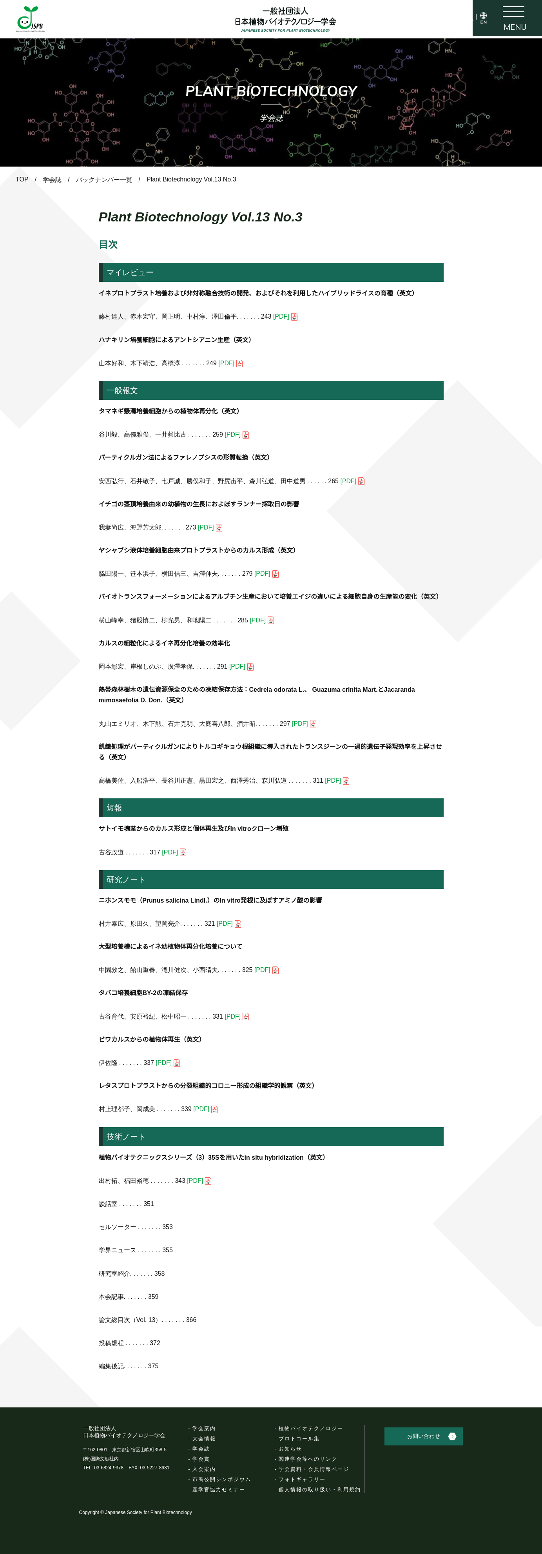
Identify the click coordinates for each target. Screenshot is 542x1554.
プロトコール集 (299, 1439)
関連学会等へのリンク (308, 1459)
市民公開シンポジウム (221, 1479)
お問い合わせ (430, 1434)
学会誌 (201, 1449)
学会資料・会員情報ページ (314, 1469)
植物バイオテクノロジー (311, 1428)
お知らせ (290, 1449)
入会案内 (204, 1469)
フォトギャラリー (302, 1479)
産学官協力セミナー (218, 1489)
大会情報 (204, 1439)
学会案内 (204, 1428)
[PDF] (285, 316)
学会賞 (201, 1459)
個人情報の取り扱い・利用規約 (320, 1489)
